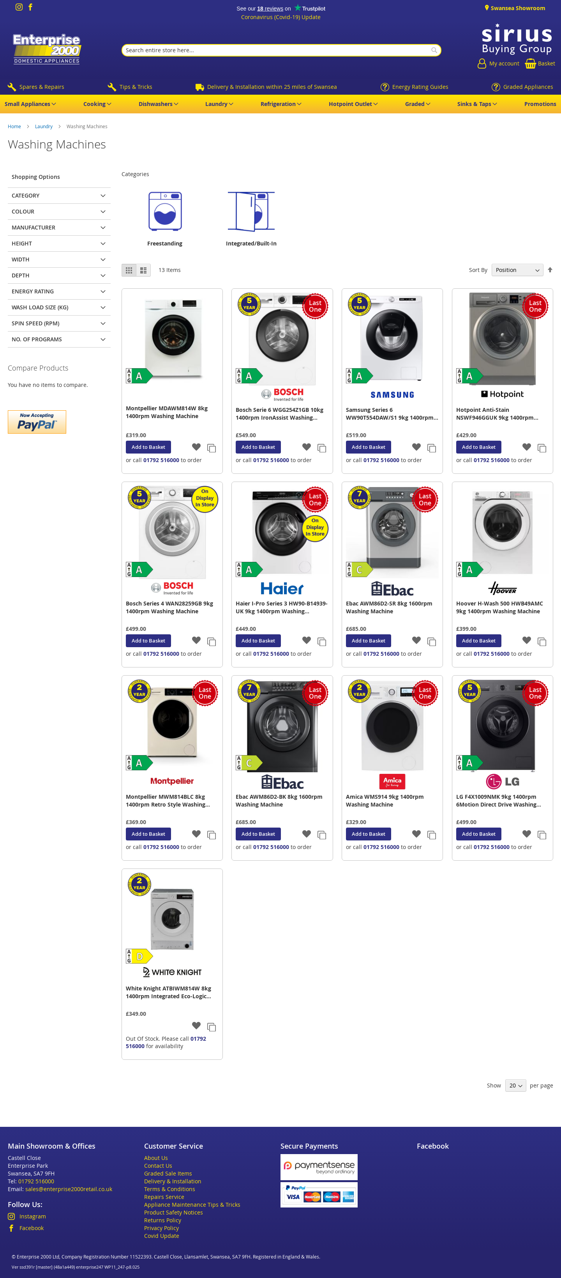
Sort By (478, 270)
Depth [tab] (21, 275)
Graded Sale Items (168, 1173)
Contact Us (158, 1165)
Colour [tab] (23, 211)
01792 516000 (161, 460)
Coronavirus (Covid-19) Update (281, 17)
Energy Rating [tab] (33, 291)
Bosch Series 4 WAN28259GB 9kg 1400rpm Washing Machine (169, 607)
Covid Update (161, 1235)
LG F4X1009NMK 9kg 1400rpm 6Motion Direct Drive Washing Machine (496, 800)
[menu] (280, 104)
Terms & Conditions (169, 1189)
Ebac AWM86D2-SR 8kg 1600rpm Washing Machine (389, 607)
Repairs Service (164, 1196)
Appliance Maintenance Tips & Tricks (192, 1204)
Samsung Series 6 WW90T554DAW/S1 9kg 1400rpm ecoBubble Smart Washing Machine (390, 414)
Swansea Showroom (517, 8)
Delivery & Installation (172, 1181)
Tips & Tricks (136, 86)
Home (15, 126)
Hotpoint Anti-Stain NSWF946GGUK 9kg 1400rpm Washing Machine (495, 414)
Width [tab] (21, 259)
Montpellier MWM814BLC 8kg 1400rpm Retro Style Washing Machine (165, 800)
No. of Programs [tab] (37, 339)
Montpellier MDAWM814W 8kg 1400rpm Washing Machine (167, 412)
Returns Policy (162, 1220)
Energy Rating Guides (420, 86)
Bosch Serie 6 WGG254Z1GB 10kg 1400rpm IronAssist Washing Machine (279, 414)
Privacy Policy (161, 1228)
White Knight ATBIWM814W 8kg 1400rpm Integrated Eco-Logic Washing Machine (168, 992)
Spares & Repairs (41, 86)
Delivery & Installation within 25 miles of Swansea (272, 86)
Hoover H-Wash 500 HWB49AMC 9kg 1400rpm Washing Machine (499, 607)
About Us (156, 1157)
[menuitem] (29, 104)
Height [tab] (22, 243)
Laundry (44, 126)
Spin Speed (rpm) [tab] (35, 323)
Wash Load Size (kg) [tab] (40, 307)
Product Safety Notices (173, 1212)
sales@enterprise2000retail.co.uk (68, 1189)
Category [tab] (25, 195)
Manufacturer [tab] (33, 227)
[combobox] (281, 50)
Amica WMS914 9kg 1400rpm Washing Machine (385, 800)
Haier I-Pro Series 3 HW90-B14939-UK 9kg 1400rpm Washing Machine (282, 607)
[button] (196, 447)
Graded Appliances (528, 86)
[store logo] (45, 50)
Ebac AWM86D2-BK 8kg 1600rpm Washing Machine (279, 800)
